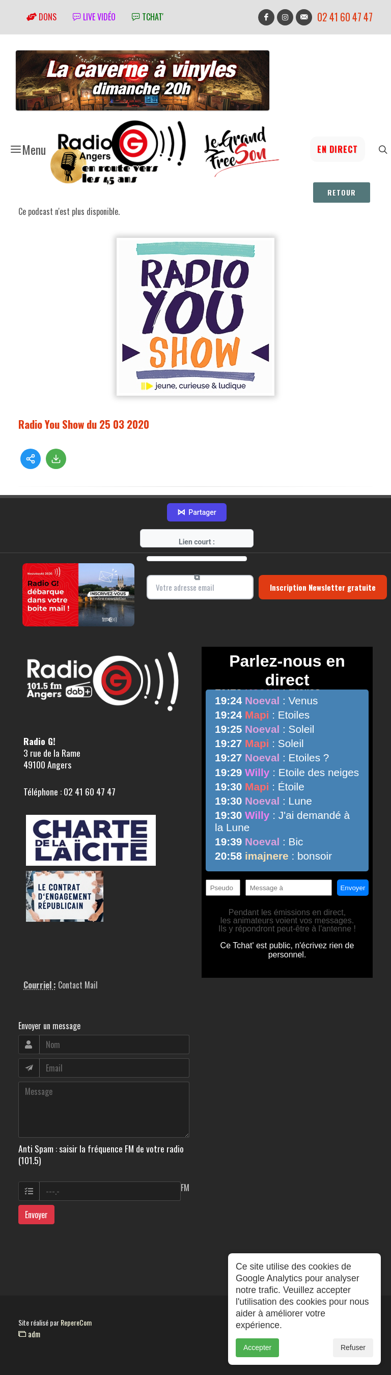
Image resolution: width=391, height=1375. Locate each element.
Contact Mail (78, 985)
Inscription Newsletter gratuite (323, 587)
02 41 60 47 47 (345, 17)
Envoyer (36, 1214)
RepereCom (76, 1322)
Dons (41, 17)
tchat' (147, 17)
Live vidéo (94, 17)
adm (29, 1333)
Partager (196, 512)
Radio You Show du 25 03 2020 (83, 424)
